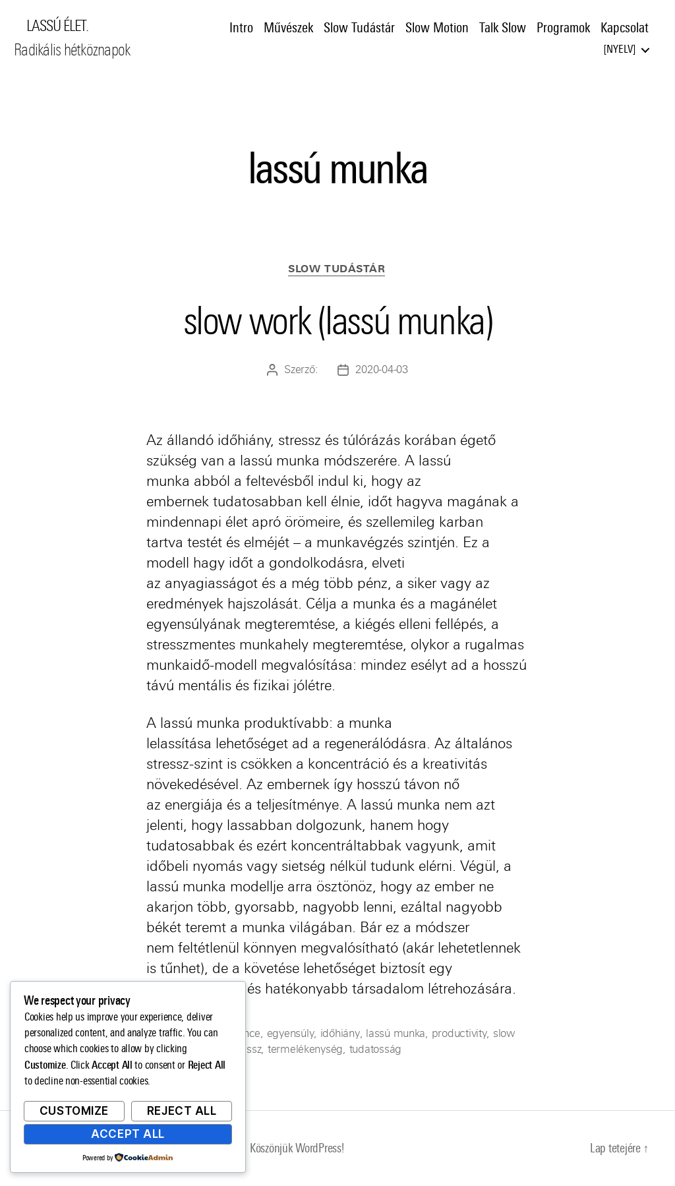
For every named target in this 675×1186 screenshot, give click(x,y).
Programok (563, 28)
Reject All (182, 1110)
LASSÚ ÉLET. (59, 26)
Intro (241, 28)
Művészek (288, 28)
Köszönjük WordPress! (297, 1149)
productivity (456, 1034)
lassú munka (393, 1034)
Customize (74, 1110)
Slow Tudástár (359, 28)
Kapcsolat (625, 28)
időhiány (338, 1034)
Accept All (128, 1134)
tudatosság (375, 1050)
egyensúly (290, 1034)
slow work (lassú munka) (337, 320)
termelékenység (305, 1050)
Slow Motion (437, 28)
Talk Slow (502, 28)
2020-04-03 (381, 371)
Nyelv (619, 50)
